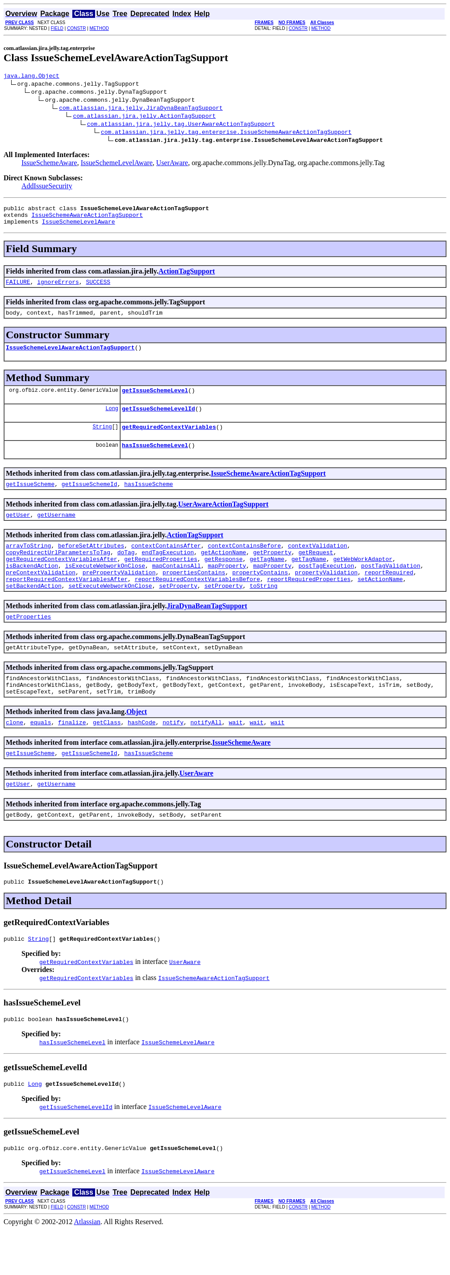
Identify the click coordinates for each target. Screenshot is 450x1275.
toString (263, 612)
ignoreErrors (58, 288)
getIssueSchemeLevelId (158, 420)
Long (111, 420)
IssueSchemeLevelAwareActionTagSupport (70, 357)
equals (40, 757)
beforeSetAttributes (91, 564)
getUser (18, 532)
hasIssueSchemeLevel (155, 460)
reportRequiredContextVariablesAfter (67, 604)
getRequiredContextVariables (169, 440)
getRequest (315, 572)
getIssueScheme (30, 500)
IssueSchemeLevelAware (117, 164)
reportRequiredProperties (308, 604)
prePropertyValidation (119, 596)
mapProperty (227, 588)
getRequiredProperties (160, 580)
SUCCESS (98, 288)
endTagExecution (168, 572)
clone (14, 757)
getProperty (272, 572)
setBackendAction (34, 612)
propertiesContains (193, 596)
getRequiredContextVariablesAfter (61, 580)
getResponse (223, 580)
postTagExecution (326, 588)
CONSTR (76, 28)
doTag (126, 572)
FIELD (57, 28)
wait (235, 757)
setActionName (380, 604)
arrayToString (28, 564)
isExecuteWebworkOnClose (105, 588)
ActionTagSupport (186, 276)
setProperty (178, 612)
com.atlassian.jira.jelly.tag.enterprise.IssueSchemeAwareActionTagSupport (226, 133)
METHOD (99, 28)
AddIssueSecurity (46, 187)
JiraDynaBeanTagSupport (207, 632)
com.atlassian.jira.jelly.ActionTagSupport (144, 117)
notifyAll (206, 757)
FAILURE (18, 288)
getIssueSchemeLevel (155, 401)
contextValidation (317, 564)
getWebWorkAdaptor (362, 580)
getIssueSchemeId (89, 500)
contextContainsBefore (244, 564)
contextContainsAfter (166, 564)
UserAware (172, 164)
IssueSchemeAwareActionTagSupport (87, 219)
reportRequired (389, 596)
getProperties (28, 644)
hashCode (141, 757)
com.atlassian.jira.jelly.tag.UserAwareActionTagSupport (181, 125)
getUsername (56, 532)
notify (172, 757)
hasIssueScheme (148, 500)
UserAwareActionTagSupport (223, 520)
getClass (107, 757)
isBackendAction (32, 588)
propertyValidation (326, 596)
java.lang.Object (31, 77)
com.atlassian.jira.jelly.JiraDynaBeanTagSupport (141, 109)
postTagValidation (391, 588)
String (102, 440)
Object (136, 745)
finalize (72, 757)
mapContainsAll (176, 588)
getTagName (267, 580)
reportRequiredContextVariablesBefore (197, 604)
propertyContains (260, 596)
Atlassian (87, 1267)
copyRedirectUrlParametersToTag (58, 572)
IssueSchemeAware (49, 164)
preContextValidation (40, 596)
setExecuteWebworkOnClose (110, 612)
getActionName (223, 572)
